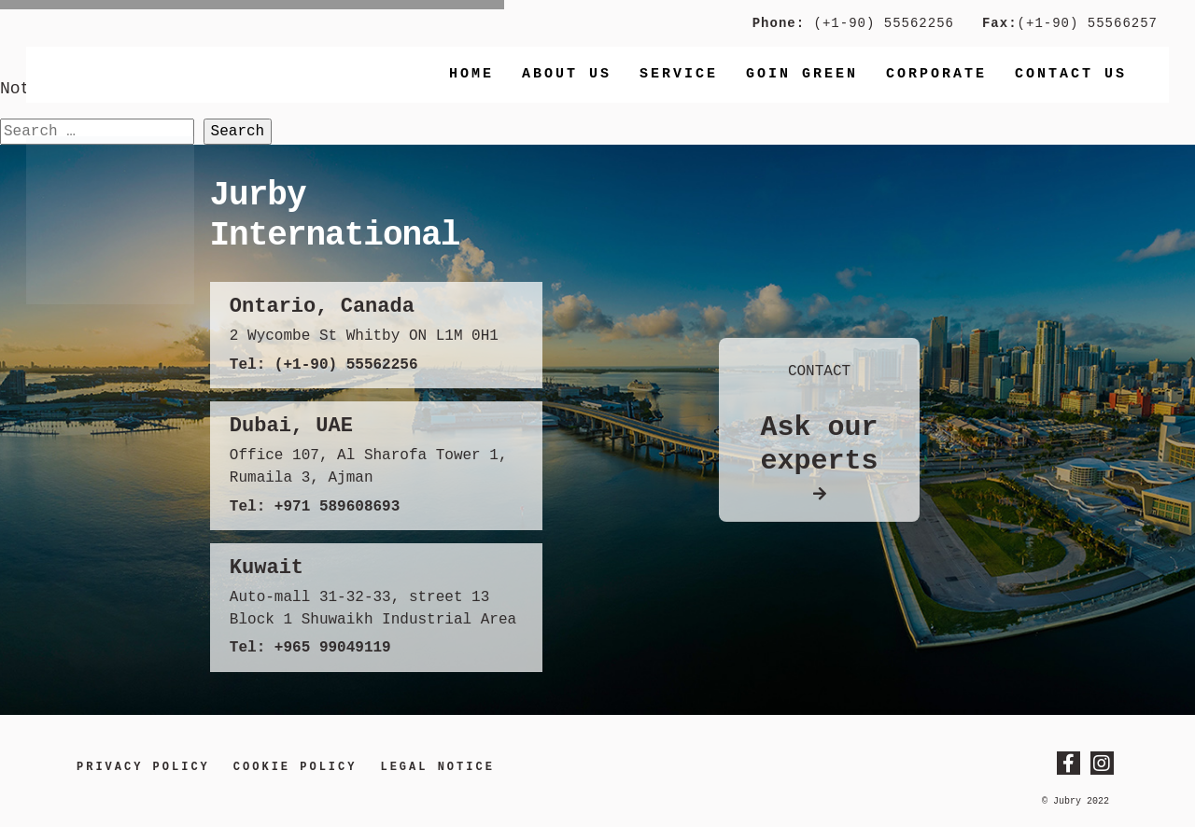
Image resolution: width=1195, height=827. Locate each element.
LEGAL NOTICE (437, 767)
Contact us (1071, 74)
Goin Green (802, 74)
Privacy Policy (143, 767)
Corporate (936, 74)
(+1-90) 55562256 (879, 23)
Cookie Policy (295, 767)
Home (471, 74)
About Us (567, 74)
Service (679, 74)
